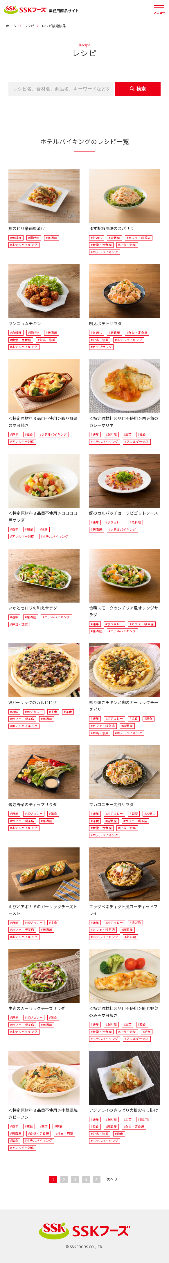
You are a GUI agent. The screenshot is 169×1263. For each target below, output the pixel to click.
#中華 (58, 1126)
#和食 (142, 1024)
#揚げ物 (33, 238)
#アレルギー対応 (22, 441)
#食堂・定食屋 (101, 245)
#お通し (96, 238)
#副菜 (29, 529)
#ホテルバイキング (23, 245)
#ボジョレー (114, 522)
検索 (138, 88)
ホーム (11, 25)
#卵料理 (130, 937)
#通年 (14, 434)
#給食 (29, 434)
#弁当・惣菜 (127, 245)
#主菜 (127, 434)
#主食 (53, 712)
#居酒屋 (51, 238)
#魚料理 (15, 238)
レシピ (29, 25)
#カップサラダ (101, 347)
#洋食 (68, 712)
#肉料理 (15, 332)
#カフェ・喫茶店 (139, 238)
